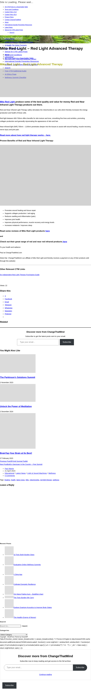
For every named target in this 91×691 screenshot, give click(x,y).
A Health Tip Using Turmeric (16, 45)
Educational (9, 473)
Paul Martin (9, 469)
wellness (56, 480)
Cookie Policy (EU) (11, 14)
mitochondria (34, 480)
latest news (20, 480)
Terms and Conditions (11, 9)
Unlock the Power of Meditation (16, 406)
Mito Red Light (7, 102)
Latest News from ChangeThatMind (19, 42)
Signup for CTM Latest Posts (14, 30)
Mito (27, 480)
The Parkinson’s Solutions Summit (17, 377)
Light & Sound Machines (37, 473)
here (48, 231)
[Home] (7, 55)
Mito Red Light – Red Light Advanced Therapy (20, 59)
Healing (7, 480)
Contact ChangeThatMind (13, 20)
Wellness (52, 473)
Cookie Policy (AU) (11, 12)
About (6, 22)
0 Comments (10, 476)
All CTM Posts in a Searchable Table (16, 7)
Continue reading (45, 674)
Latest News (9, 27)
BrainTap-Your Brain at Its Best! (16, 453)
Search (11, 32)
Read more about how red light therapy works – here (25, 135)
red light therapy (46, 480)
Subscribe (67, 342)
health (13, 480)
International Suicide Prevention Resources (18, 25)
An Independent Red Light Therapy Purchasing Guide (19, 275)
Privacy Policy (9, 17)
